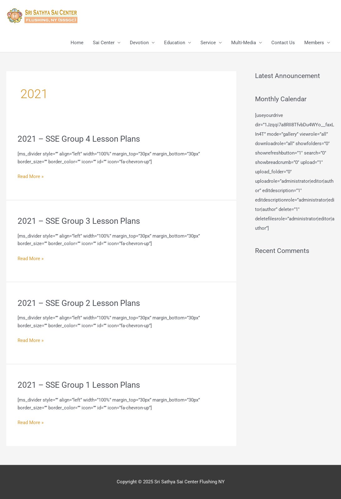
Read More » (31, 177)
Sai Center (104, 42)
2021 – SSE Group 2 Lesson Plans (79, 303)
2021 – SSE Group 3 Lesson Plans (79, 221)
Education (174, 42)
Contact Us (283, 42)
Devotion (139, 42)
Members (314, 42)
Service (208, 42)
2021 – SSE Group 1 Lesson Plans (79, 385)
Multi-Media (243, 42)
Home (77, 42)
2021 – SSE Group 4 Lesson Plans (79, 139)
